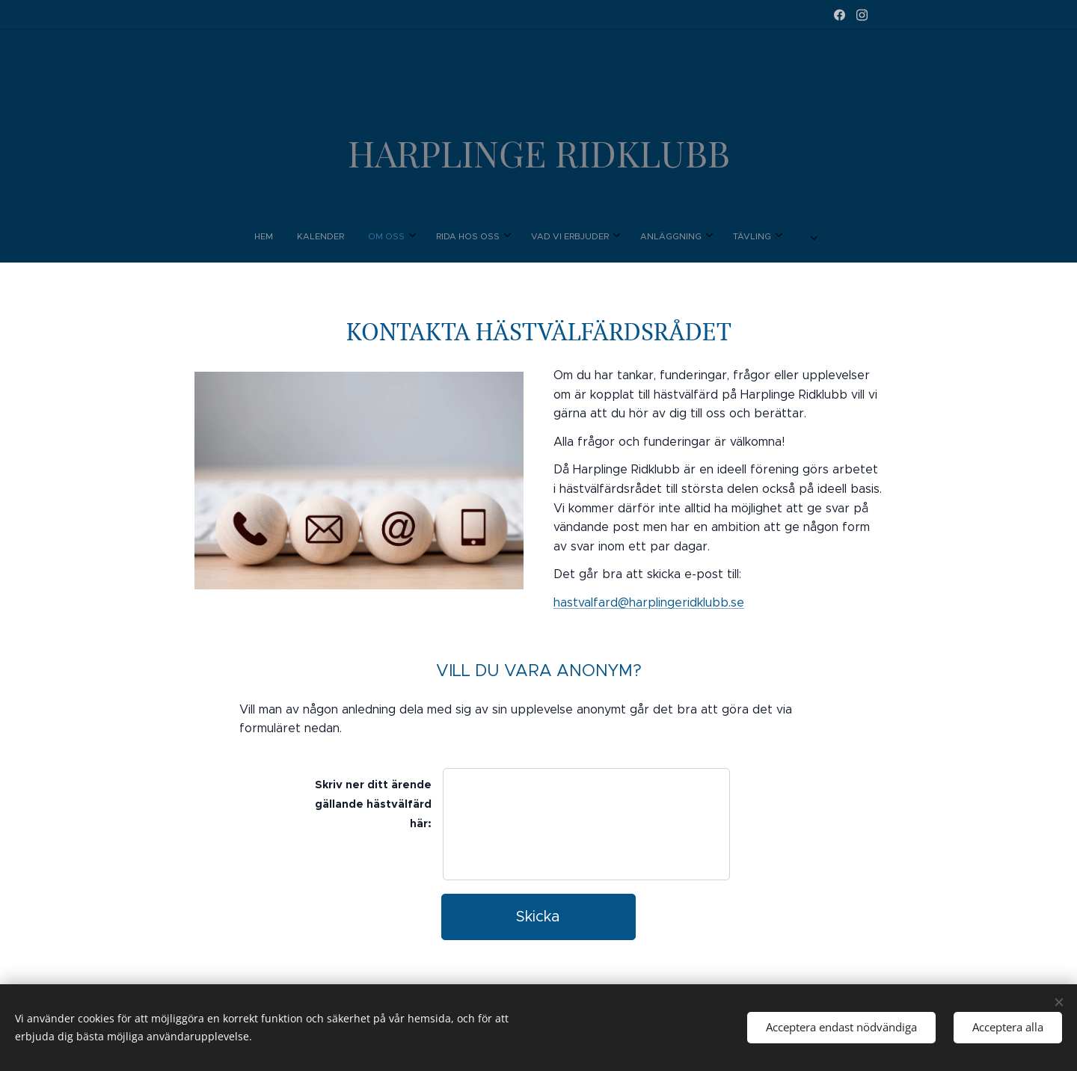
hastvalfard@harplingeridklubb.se (648, 602)
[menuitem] (442, 236)
